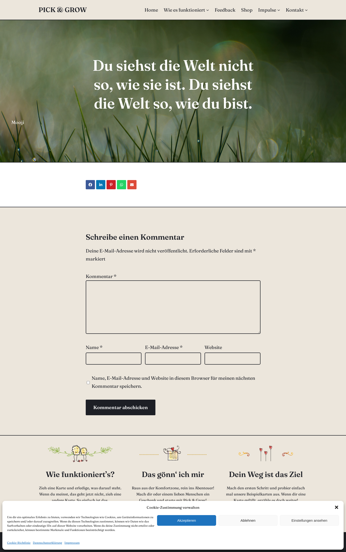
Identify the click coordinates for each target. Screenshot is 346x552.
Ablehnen (247, 520)
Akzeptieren (186, 520)
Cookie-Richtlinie (18, 542)
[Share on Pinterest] (111, 184)
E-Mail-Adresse (164, 347)
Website (213, 347)
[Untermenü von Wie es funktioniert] (207, 10)
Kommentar (101, 276)
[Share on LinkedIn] (100, 184)
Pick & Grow (62, 10)
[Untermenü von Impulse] (278, 10)
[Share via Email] (132, 184)
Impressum (72, 542)
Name (94, 347)
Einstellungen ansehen (309, 520)
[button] (336, 507)
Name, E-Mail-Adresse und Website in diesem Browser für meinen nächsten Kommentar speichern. (173, 382)
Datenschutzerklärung (47, 542)
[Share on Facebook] (90, 184)
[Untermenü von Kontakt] (306, 10)
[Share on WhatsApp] (121, 184)
